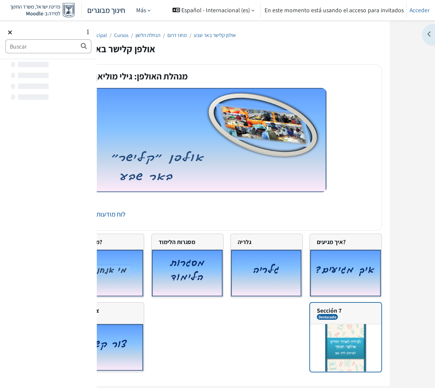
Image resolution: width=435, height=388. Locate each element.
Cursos (166, 35)
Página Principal (130, 35)
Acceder (420, 10)
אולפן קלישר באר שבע (273, 35)
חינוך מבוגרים (65, 10)
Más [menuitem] (141, 10)
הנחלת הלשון (197, 35)
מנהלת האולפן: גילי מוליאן (179, 77)
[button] (213, 10)
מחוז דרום (230, 35)
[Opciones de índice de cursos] (88, 32)
